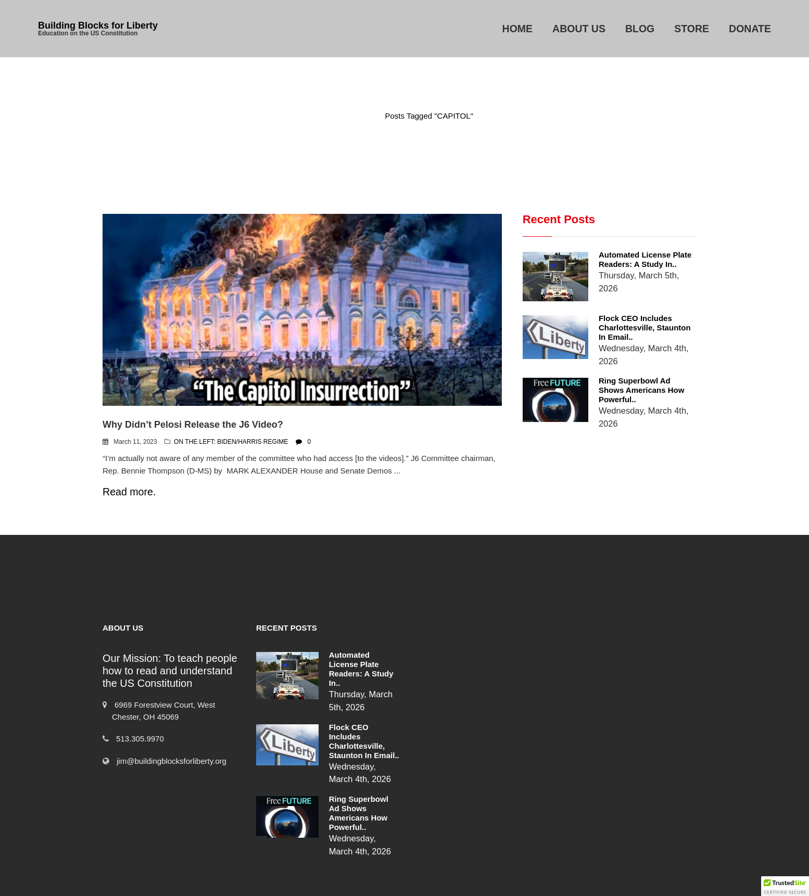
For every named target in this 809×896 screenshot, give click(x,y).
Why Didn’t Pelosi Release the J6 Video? (193, 424)
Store (691, 28)
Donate (750, 28)
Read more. (129, 491)
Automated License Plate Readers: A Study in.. (631, 259)
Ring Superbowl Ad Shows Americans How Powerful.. (634, 375)
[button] (785, 886)
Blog (639, 28)
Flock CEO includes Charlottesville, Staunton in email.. (635, 317)
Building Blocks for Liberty (98, 25)
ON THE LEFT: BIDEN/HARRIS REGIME (231, 441)
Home (517, 28)
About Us (578, 28)
